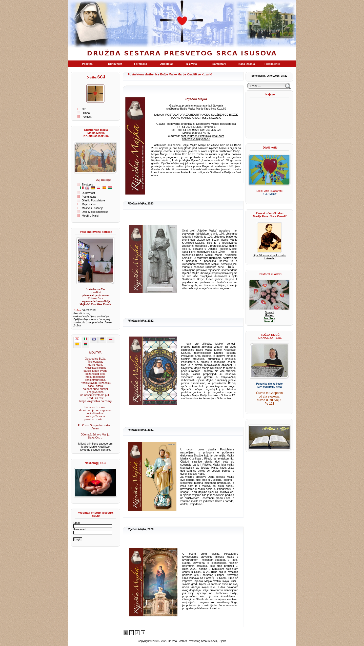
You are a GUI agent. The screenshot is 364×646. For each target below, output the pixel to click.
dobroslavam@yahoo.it (196, 138)
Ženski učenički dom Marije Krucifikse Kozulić (270, 215)
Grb (84, 109)
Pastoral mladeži (270, 274)
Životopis (87, 184)
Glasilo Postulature (93, 200)
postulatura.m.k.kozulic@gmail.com (202, 135)
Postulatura (89, 196)
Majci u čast (89, 204)
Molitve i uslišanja (92, 208)
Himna (86, 112)
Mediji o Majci (90, 215)
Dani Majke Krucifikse (95, 211)
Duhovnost (88, 192)
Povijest (86, 116)
